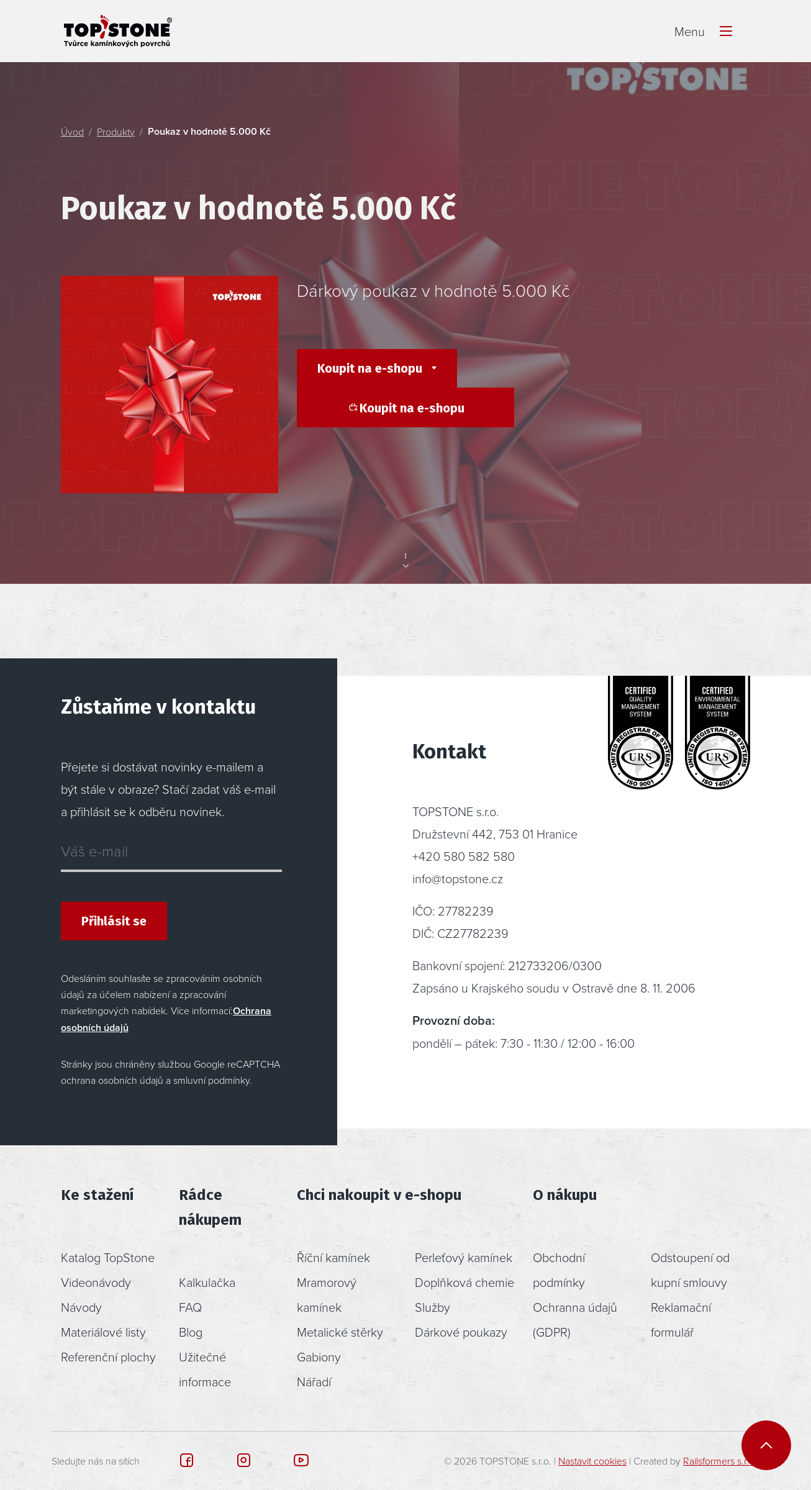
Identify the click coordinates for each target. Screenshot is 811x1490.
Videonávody (96, 1282)
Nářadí (314, 1381)
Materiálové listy (103, 1331)
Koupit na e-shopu (371, 368)
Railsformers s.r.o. (720, 1461)
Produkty (116, 132)
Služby (432, 1306)
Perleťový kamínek (463, 1257)
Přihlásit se (114, 921)
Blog (190, 1331)
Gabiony (319, 1356)
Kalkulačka (207, 1282)
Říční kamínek (333, 1257)
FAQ (190, 1306)
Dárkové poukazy (461, 1331)
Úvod (72, 132)
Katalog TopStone (108, 1257)
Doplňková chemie (464, 1282)
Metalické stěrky (340, 1331)
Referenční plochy (108, 1356)
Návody (81, 1306)
